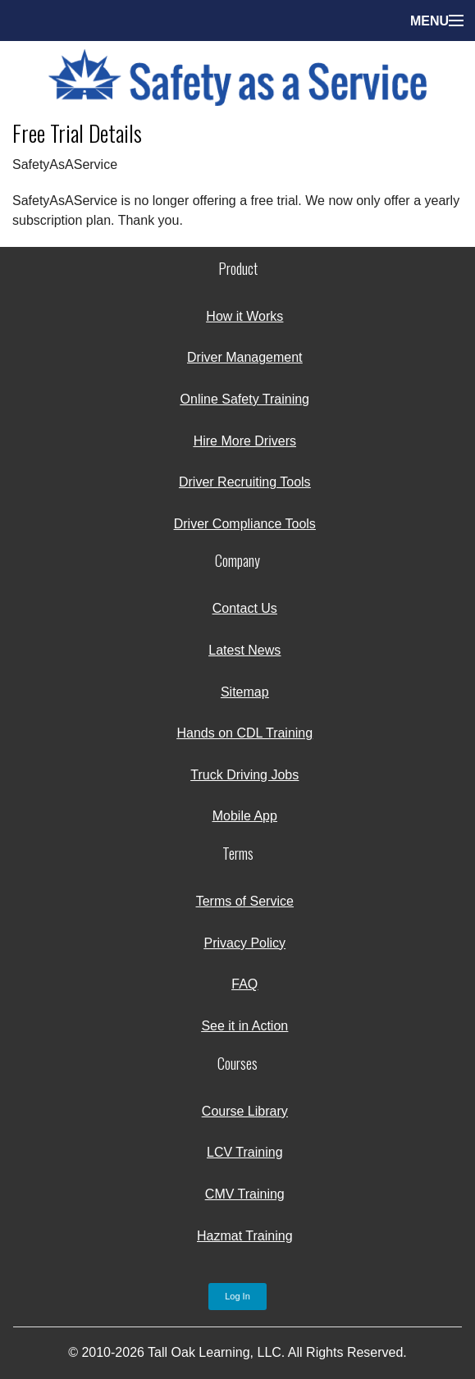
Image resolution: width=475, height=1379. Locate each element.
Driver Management (245, 357)
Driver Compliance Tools (245, 524)
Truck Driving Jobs (244, 775)
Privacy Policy (245, 943)
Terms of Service (245, 901)
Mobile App (244, 816)
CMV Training (245, 1194)
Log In (237, 1296)
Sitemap (245, 692)
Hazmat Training (245, 1236)
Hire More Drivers (245, 441)
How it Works (244, 316)
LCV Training (245, 1152)
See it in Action (244, 1026)
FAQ (244, 984)
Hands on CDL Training (244, 733)
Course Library (245, 1111)
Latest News (244, 650)
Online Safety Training (244, 399)
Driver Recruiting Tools (245, 482)
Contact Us (244, 608)
